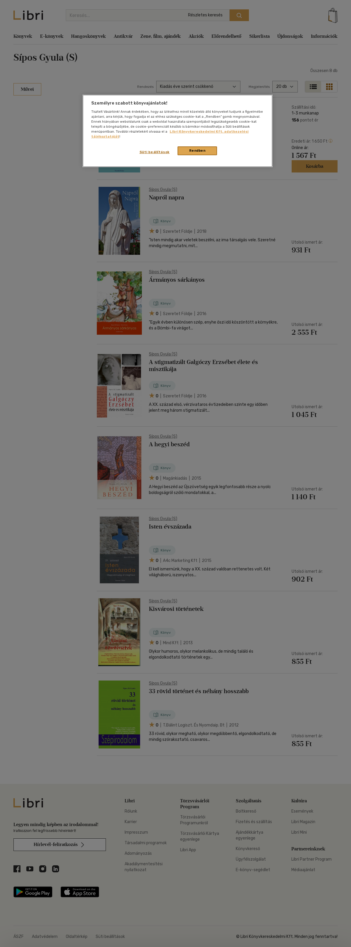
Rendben (197, 150)
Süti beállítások (155, 152)
